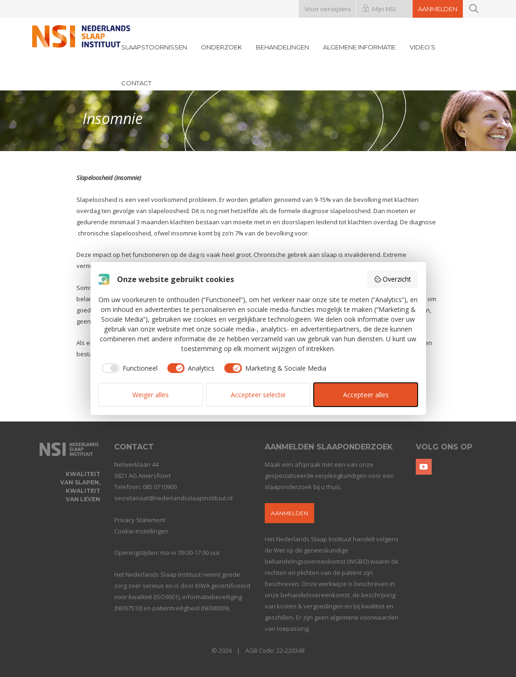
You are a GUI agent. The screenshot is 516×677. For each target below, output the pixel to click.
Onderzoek (221, 47)
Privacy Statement (139, 520)
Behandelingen (282, 47)
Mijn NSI (384, 9)
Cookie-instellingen (141, 531)
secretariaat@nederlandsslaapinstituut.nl (173, 498)
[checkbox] (128, 368)
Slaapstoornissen (154, 47)
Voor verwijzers (327, 9)
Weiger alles (150, 394)
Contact (136, 83)
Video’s (422, 47)
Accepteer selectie (258, 394)
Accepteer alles (366, 394)
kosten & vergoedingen (310, 606)
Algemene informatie (359, 47)
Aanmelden (437, 9)
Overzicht (393, 279)
